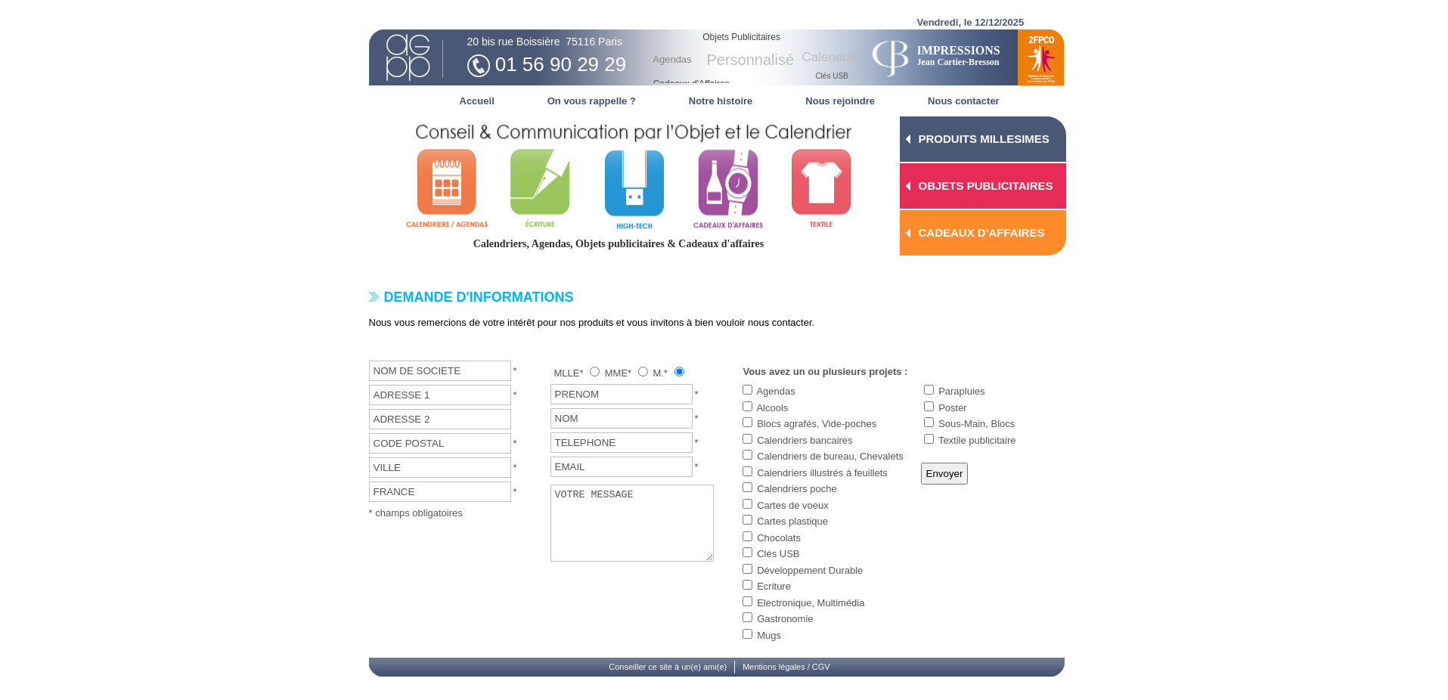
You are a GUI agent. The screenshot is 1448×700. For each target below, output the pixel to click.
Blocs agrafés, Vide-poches (816, 423)
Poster (952, 407)
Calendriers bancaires (804, 440)
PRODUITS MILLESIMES (984, 138)
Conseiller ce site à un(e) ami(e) (668, 666)
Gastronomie (785, 618)
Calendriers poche (797, 488)
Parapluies (961, 391)
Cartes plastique (792, 521)
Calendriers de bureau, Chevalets (830, 456)
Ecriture (774, 586)
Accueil (477, 101)
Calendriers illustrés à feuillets (822, 473)
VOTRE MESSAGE (632, 523)
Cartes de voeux (793, 505)
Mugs (769, 635)
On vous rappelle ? (591, 101)
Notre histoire (721, 101)
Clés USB (778, 553)
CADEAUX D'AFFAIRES (982, 232)
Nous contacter (964, 101)
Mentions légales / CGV (786, 666)
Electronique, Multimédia (810, 603)
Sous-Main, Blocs (976, 423)
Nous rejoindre (840, 101)
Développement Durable (810, 570)
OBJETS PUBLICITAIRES (986, 185)
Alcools (772, 407)
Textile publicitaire (977, 440)
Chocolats (779, 538)
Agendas (775, 391)
